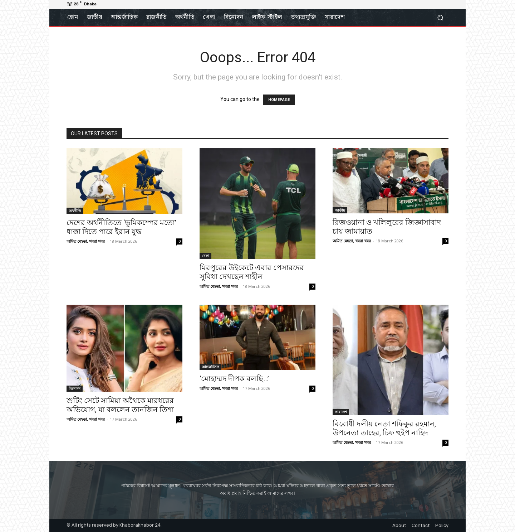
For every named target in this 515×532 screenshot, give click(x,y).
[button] (440, 17)
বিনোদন (74, 388)
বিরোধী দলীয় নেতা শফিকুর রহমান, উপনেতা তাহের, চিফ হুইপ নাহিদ (384, 428)
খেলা (205, 255)
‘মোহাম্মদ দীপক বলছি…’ (234, 378)
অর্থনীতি (75, 210)
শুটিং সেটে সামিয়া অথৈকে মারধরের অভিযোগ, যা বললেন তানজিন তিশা (120, 405)
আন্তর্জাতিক (210, 366)
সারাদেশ (341, 411)
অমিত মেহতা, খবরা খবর (86, 241)
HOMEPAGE (279, 99)
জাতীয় (340, 210)
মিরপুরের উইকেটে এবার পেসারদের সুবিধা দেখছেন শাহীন (252, 272)
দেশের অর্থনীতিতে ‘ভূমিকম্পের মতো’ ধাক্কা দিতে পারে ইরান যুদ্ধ (121, 227)
